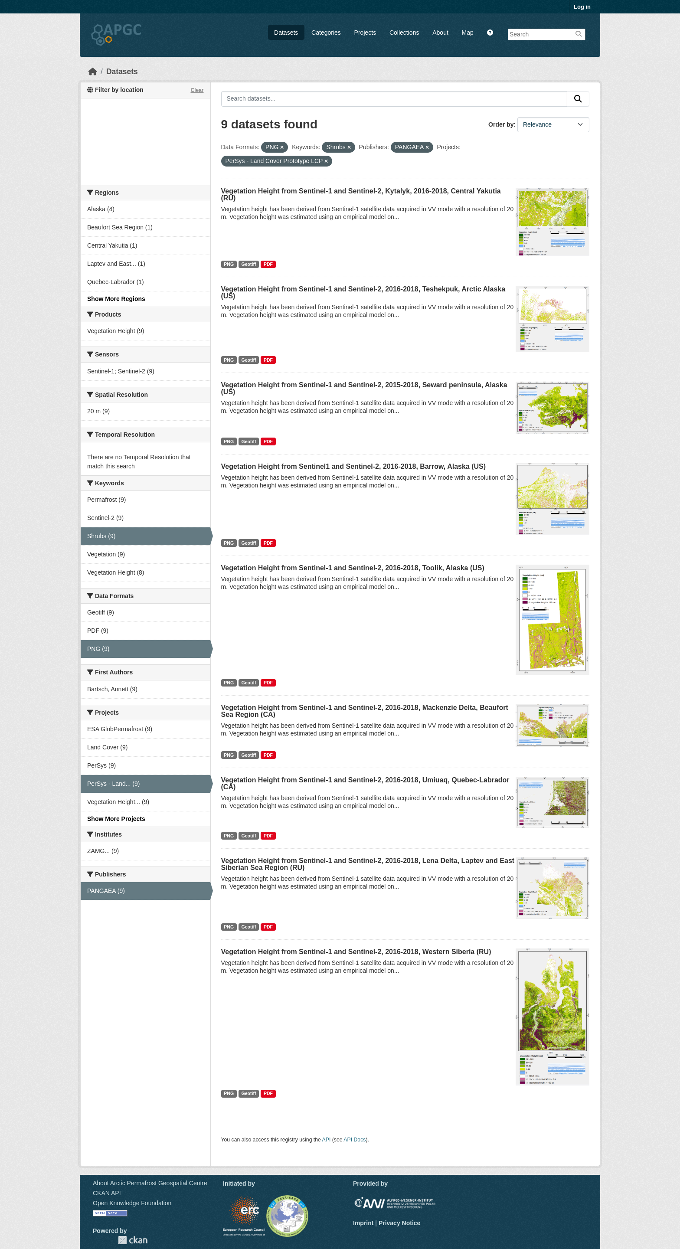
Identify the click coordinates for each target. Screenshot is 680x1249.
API (326, 1140)
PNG (229, 264)
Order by (500, 124)
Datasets (286, 32)
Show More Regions (116, 298)
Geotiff (249, 264)
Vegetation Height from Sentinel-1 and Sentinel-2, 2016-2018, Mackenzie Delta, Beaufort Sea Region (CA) (364, 711)
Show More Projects (116, 818)
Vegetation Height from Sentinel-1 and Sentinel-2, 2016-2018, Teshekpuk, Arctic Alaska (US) (363, 292)
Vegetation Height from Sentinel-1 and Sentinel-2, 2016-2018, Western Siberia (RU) (356, 951)
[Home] (92, 71)
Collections (404, 32)
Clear (196, 90)
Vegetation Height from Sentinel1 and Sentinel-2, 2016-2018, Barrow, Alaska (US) (353, 466)
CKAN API (107, 1193)
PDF (268, 264)
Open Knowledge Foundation (132, 1203)
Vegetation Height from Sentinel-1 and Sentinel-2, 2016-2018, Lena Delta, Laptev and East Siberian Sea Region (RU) (368, 864)
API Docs (354, 1140)
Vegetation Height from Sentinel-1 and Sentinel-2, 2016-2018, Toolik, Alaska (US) (352, 568)
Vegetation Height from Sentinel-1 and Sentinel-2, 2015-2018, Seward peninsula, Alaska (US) (364, 388)
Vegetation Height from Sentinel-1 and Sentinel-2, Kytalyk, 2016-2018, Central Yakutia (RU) (361, 194)
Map (468, 32)
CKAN (132, 1240)
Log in (582, 6)
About (440, 32)
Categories (326, 32)
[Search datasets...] (394, 99)
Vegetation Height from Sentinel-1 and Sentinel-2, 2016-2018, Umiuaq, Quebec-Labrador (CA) (365, 783)
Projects (365, 32)
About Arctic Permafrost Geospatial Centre (150, 1183)
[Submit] (578, 99)
